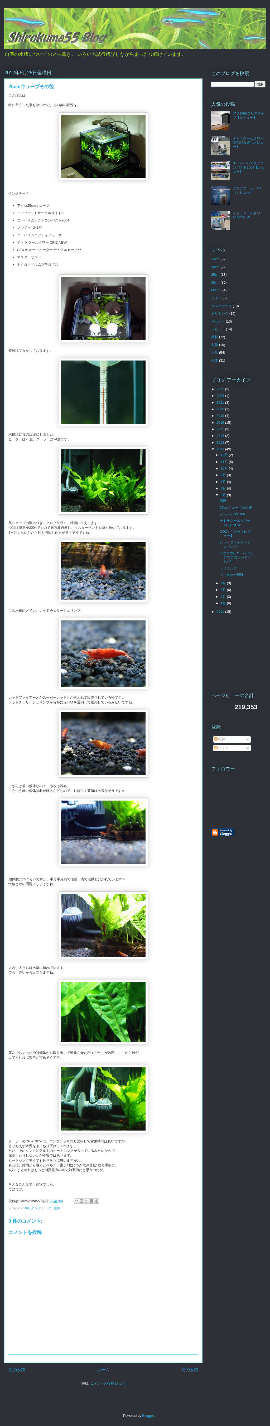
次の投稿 (16, 1370)
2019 (220, 416)
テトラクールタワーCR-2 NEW (248, 215)
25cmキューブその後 (236, 508)
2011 (220, 612)
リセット (218, 321)
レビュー (218, 329)
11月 (225, 462)
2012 (220, 449)
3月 (224, 590)
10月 (225, 468)
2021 (220, 402)
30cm (215, 282)
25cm (25, 1208)
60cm (215, 290)
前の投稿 (189, 1370)
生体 (57, 1208)
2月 (224, 597)
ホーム (103, 1370)
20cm (215, 267)
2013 (220, 443)
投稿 (219, 739)
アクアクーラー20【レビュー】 (247, 190)
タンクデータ (41, 1208)
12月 (225, 455)
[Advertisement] (238, 653)
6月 (224, 488)
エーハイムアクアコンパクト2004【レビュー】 (248, 167)
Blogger (148, 1416)
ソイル (216, 298)
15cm (215, 259)
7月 (224, 482)
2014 (220, 436)
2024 (220, 396)
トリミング (219, 313)
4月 (224, 583)
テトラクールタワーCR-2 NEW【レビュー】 (248, 142)
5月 (224, 495)
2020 (220, 409)
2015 (220, 429)
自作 (214, 345)
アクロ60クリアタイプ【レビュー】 (248, 115)
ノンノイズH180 (232, 514)
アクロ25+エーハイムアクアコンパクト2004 (236, 557)
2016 (220, 423)
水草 (214, 352)
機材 (214, 337)
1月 (224, 603)
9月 (224, 475)
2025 (220, 389)
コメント (223, 748)
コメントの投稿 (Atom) (108, 1383)
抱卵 (223, 501)
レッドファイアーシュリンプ (235, 544)
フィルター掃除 (232, 575)
